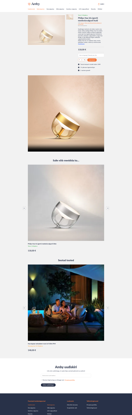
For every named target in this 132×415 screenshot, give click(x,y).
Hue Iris (82, 22)
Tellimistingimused (92, 407)
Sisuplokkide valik (72, 407)
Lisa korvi (91, 59)
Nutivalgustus (40, 9)
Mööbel (100, 9)
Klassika (93, 9)
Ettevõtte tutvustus (72, 404)
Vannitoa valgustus (71, 9)
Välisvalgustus (60, 9)
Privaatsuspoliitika (70, 379)
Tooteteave (81, 44)
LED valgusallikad (84, 9)
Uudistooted (31, 9)
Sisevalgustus (50, 9)
